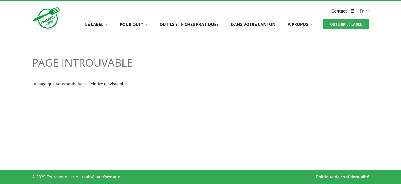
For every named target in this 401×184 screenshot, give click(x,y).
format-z (111, 177)
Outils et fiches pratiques (189, 24)
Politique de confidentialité (342, 177)
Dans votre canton (253, 24)
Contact (339, 11)
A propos (298, 24)
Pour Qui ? (132, 24)
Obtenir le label (346, 24)
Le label (94, 24)
